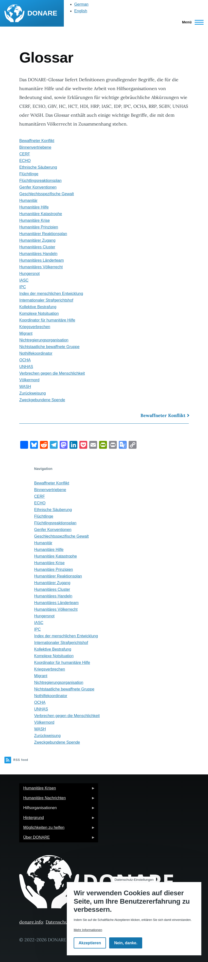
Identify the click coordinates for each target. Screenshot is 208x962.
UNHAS (26, 367)
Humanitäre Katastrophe (40, 214)
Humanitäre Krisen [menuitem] (57, 789)
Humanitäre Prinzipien (38, 227)
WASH (25, 387)
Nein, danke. (125, 943)
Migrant (25, 333)
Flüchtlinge (28, 174)
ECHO (25, 161)
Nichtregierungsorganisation (43, 340)
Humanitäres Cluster (37, 247)
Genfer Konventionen (37, 187)
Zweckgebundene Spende (42, 400)
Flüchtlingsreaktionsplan (40, 180)
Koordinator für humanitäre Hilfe (47, 320)
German (81, 4)
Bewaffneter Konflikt (36, 141)
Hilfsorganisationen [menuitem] (57, 809)
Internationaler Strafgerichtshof (46, 300)
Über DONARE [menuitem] (57, 838)
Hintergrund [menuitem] (57, 819)
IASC (23, 280)
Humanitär (28, 200)
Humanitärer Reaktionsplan (43, 234)
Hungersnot (29, 274)
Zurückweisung (32, 393)
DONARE (42, 13)
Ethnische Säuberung (38, 167)
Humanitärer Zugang (37, 240)
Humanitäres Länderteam (41, 260)
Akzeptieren (90, 943)
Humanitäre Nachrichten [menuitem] (57, 799)
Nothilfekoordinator (35, 353)
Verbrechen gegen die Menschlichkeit (52, 373)
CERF (24, 154)
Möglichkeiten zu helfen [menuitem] (57, 829)
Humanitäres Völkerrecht (41, 267)
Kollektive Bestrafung (37, 307)
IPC (22, 287)
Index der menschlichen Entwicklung (51, 293)
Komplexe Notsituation (39, 313)
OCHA (25, 360)
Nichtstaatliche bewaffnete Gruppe (49, 347)
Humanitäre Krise (34, 220)
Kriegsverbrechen (34, 327)
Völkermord (29, 380)
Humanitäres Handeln (38, 254)
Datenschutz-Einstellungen (134, 880)
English (80, 11)
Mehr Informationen (88, 930)
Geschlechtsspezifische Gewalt (46, 194)
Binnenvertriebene (35, 147)
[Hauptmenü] (191, 22)
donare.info (31, 922)
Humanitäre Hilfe (34, 207)
